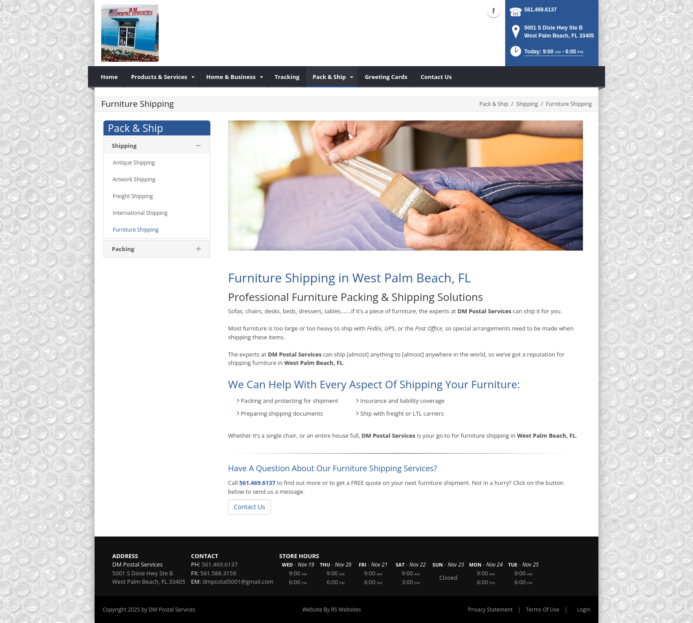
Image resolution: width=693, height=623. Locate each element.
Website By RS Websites (331, 609)
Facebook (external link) (493, 10)
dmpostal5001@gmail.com (238, 581)
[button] (546, 54)
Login (583, 609)
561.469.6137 (540, 10)
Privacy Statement (490, 609)
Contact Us (249, 507)
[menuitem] (109, 76)
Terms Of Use (543, 609)
